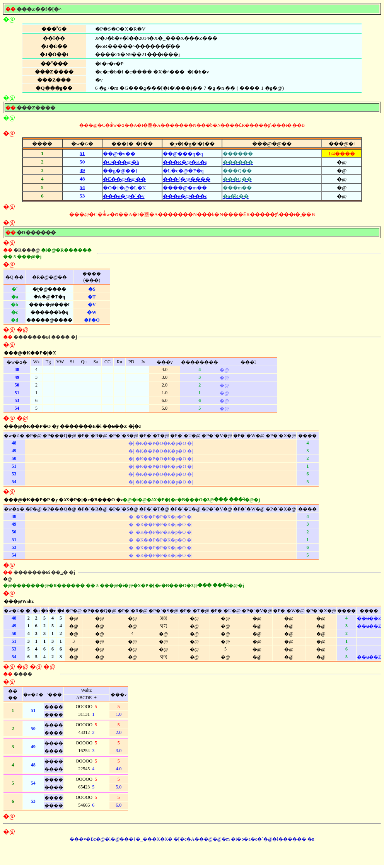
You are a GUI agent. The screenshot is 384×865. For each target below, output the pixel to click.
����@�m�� (185, 188)
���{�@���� (186, 179)
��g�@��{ (120, 171)
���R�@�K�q (185, 162)
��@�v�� (119, 154)
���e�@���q (185, 196)
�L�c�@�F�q (183, 171)
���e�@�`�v (123, 196)
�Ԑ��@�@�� (124, 179)
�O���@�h (121, 162)
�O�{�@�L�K (124, 188)
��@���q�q (183, 154)
